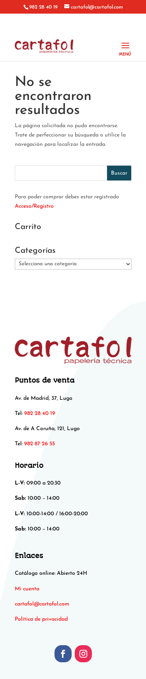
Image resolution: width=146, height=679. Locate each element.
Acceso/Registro (34, 206)
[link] (42, 604)
